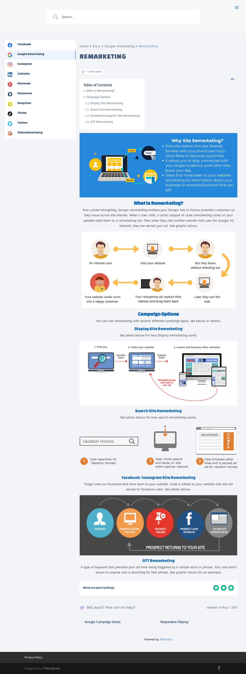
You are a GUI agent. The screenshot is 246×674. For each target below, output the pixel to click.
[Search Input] (128, 17)
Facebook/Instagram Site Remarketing (115, 115)
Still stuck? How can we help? (107, 607)
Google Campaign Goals (100, 622)
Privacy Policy (33, 657)
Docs (96, 46)
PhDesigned (51, 668)
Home (84, 46)
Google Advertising (119, 46)
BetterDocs (166, 639)
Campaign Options (98, 97)
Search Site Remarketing (106, 109)
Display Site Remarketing (106, 103)
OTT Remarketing (101, 122)
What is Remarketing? (100, 90)
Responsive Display (176, 622)
